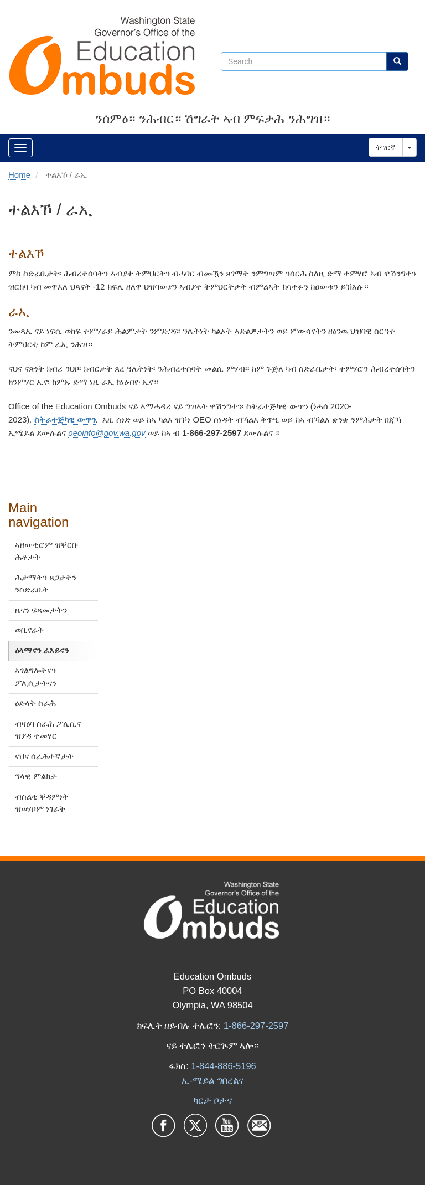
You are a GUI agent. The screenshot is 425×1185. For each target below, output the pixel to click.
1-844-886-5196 (223, 1066)
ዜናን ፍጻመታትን (41, 610)
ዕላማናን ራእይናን (42, 650)
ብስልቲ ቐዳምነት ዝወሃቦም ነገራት (42, 803)
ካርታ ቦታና (212, 1100)
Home (19, 174)
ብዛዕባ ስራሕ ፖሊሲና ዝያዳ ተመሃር (48, 730)
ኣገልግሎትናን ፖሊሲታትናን (35, 677)
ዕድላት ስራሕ (35, 703)
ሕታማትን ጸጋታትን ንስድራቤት (45, 584)
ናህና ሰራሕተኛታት (44, 756)
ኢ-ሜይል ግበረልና (212, 1080)
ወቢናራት (29, 630)
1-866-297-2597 (256, 1026)
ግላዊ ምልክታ (36, 776)
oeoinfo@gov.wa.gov (106, 432)
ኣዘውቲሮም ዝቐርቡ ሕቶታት (46, 551)
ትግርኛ (386, 147)
